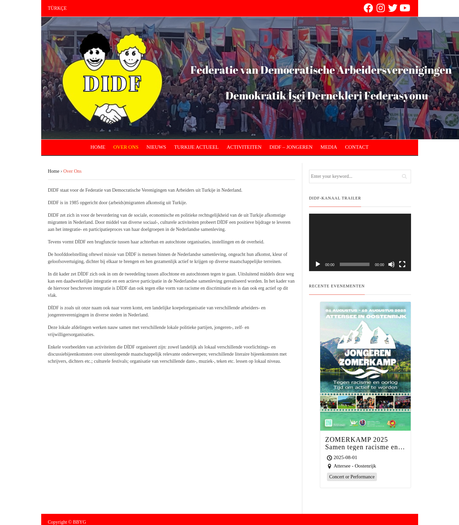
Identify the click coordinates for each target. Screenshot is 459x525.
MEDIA (329, 147)
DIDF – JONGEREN (291, 147)
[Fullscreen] (402, 264)
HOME (98, 147)
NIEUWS (156, 147)
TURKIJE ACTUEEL (196, 147)
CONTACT (357, 147)
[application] (360, 242)
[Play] (317, 264)
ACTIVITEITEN (244, 147)
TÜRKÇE (57, 8)
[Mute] (391, 264)
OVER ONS (126, 147)
